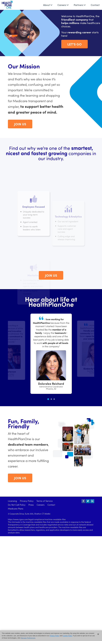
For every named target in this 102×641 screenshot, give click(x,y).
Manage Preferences (28, 638)
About (47, 4)
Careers (63, 4)
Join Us (20, 123)
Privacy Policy (26, 500)
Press (31, 504)
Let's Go (74, 44)
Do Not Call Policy (16, 504)
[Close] (98, 634)
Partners (80, 4)
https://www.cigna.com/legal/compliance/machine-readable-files (37, 519)
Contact (95, 4)
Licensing (12, 500)
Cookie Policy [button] (67, 636)
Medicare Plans (15, 508)
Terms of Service (44, 500)
